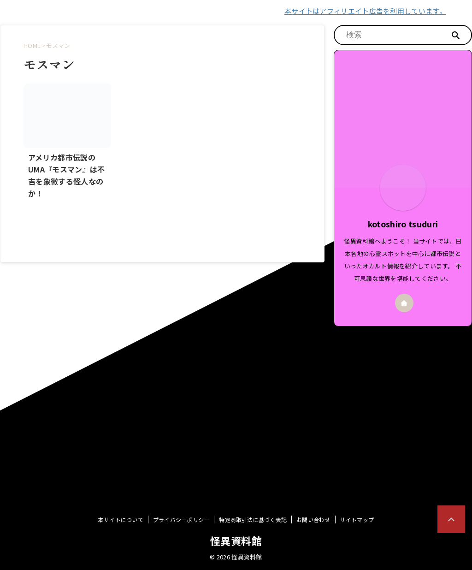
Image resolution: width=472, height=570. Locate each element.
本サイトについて (120, 519)
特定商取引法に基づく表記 (253, 519)
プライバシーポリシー (181, 519)
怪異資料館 (236, 540)
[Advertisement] (403, 388)
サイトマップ (357, 519)
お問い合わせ (313, 519)
